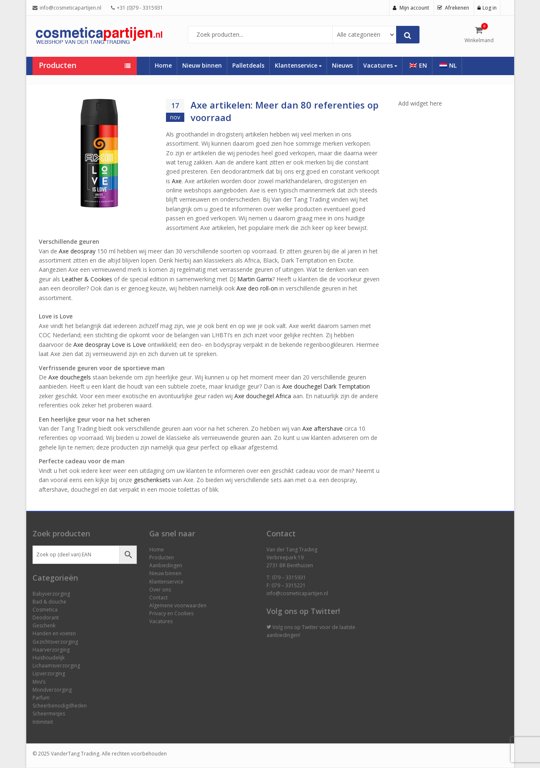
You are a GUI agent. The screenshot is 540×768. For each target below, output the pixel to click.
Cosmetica (45, 609)
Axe (177, 181)
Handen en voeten (54, 633)
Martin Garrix (254, 279)
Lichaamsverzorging (56, 665)
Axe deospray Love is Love (109, 345)
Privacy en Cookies (171, 613)
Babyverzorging (51, 593)
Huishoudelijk (49, 657)
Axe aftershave (322, 428)
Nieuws (342, 65)
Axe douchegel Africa (262, 396)
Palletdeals (248, 65)
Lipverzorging (49, 673)
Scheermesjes (49, 713)
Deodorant (46, 617)
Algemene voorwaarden (177, 605)
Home (163, 65)
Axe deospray (77, 251)
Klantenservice (298, 65)
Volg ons (282, 627)
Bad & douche (49, 601)
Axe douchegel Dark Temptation (326, 386)
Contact (158, 597)
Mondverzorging (52, 689)
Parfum (41, 697)
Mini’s (39, 681)
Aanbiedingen (165, 565)
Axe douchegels (69, 377)
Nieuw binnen (202, 65)
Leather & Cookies (87, 279)
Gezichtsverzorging (55, 641)
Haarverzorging (51, 649)
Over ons (160, 589)
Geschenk (44, 625)
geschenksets (152, 480)
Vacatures (380, 65)
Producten (161, 557)
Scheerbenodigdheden (60, 705)
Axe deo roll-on (257, 288)
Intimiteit (43, 721)
